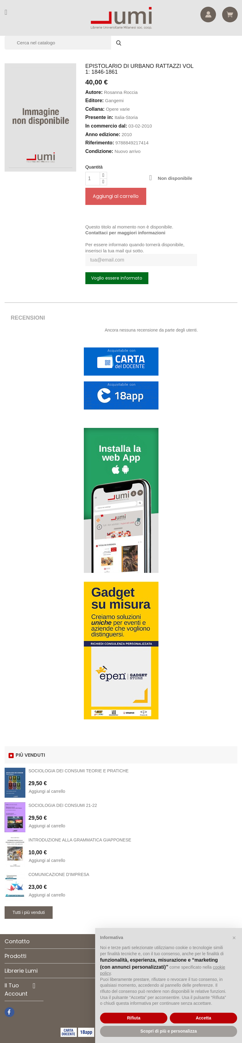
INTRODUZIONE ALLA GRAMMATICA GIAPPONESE (79, 839)
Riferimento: (99, 142)
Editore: (94, 100)
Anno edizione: (103, 134)
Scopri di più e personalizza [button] (168, 1031)
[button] (234, 938)
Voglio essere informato (116, 278)
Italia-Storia (126, 117)
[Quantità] (92, 178)
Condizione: (99, 151)
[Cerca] (66, 43)
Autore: (94, 92)
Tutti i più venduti (29, 912)
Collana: (95, 109)
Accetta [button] (203, 1017)
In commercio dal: (106, 125)
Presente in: (99, 117)
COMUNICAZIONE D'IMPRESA (58, 874)
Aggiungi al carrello (116, 196)
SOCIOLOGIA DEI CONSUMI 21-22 (62, 805)
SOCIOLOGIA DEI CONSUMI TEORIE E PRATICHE (78, 770)
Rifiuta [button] (133, 1017)
